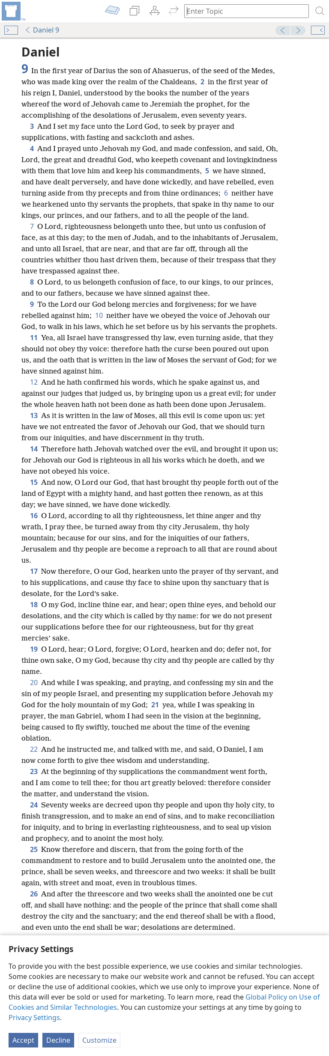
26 (33, 894)
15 (33, 482)
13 (33, 415)
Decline (58, 1040)
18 (33, 604)
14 (33, 449)
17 (33, 571)
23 (33, 771)
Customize (99, 1040)
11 (33, 337)
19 (33, 649)
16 (33, 515)
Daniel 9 (41, 30)
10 (99, 315)
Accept (23, 1040)
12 (33, 382)
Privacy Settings (34, 1017)
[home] (13, 11)
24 (33, 805)
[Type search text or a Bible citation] (242, 11)
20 (33, 682)
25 (33, 849)
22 (33, 749)
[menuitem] (13, 11)
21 (155, 704)
